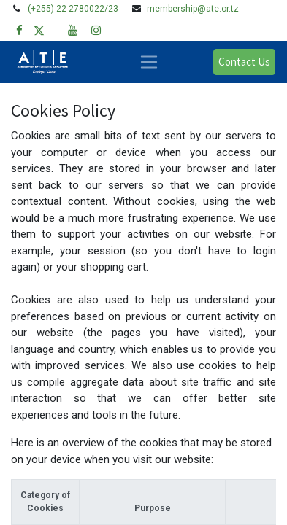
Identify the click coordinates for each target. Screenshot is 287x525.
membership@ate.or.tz (193, 9)
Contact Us (244, 62)
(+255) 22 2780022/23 (73, 9)
